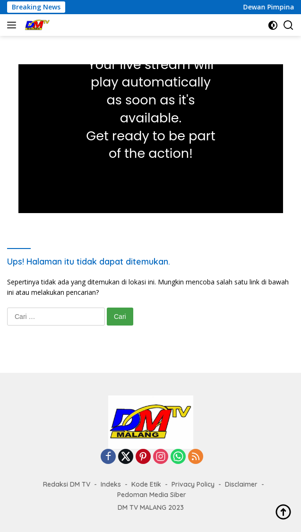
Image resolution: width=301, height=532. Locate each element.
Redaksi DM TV (66, 484)
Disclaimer (241, 484)
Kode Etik (146, 484)
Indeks (111, 484)
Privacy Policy (193, 484)
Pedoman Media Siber (151, 494)
